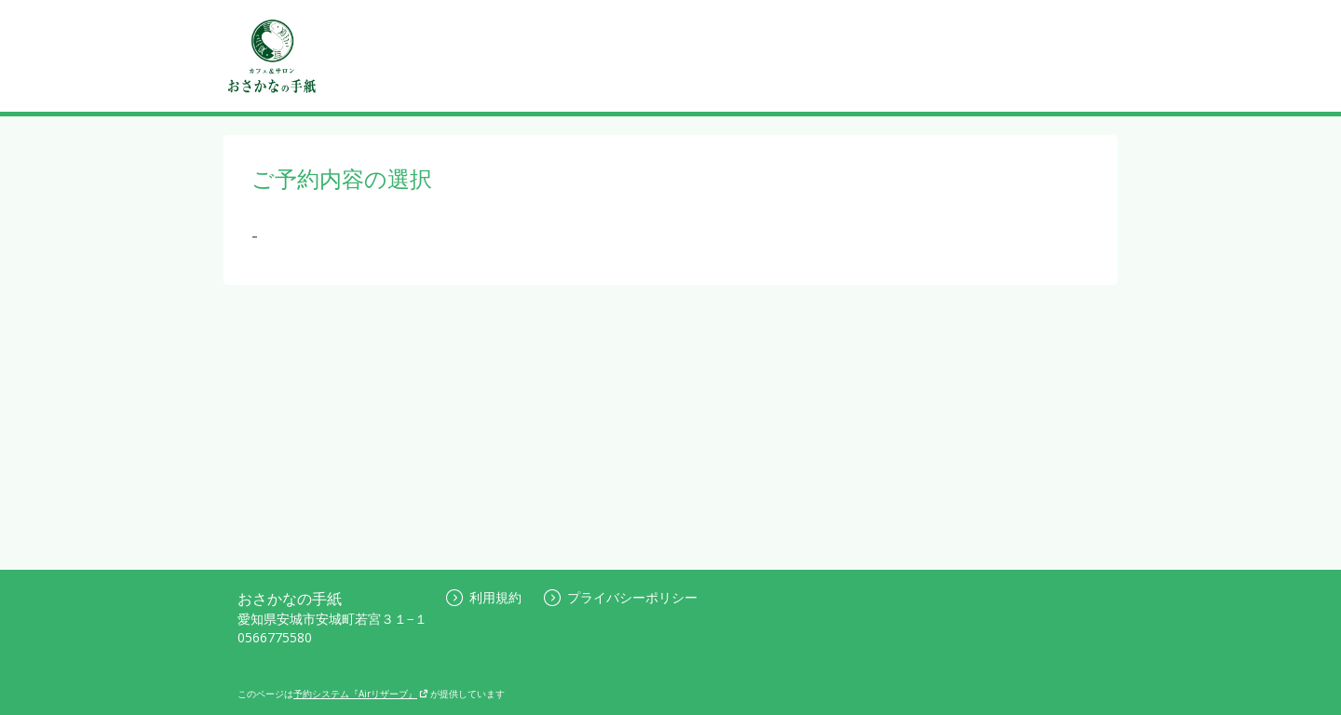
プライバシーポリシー (621, 597)
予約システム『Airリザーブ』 (360, 693)
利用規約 (484, 597)
